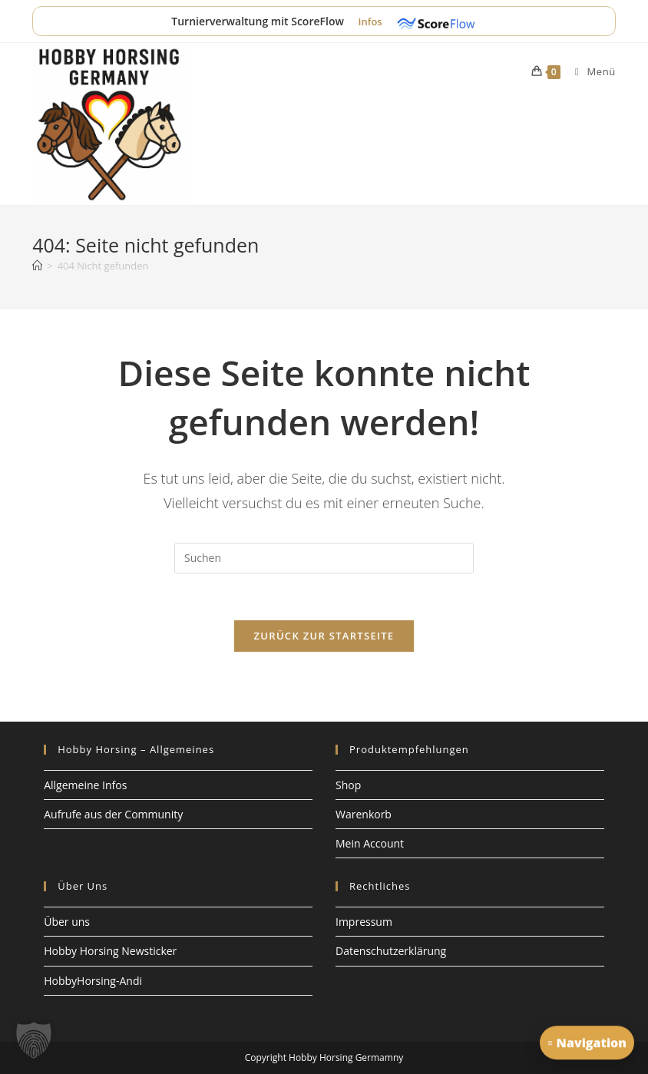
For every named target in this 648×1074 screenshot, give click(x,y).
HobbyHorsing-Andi (93, 980)
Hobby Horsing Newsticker (110, 950)
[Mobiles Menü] (590, 71)
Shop (348, 785)
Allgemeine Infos (85, 785)
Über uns (67, 921)
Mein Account (370, 843)
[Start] (37, 266)
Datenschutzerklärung (391, 950)
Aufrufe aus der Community (113, 814)
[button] (34, 1040)
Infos (371, 21)
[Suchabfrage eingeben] (324, 558)
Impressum (364, 921)
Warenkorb (364, 814)
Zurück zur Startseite (324, 636)
